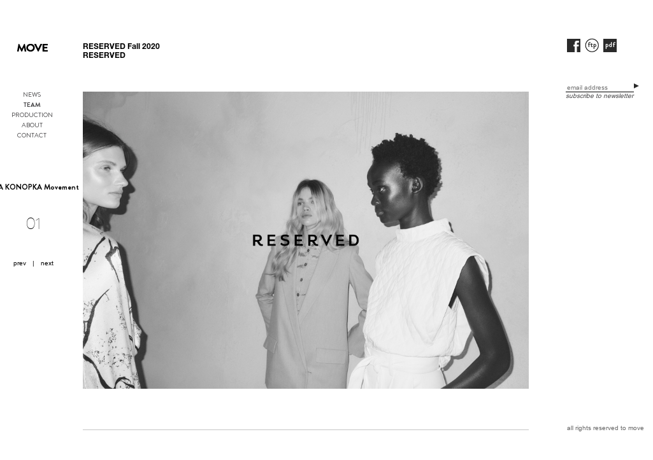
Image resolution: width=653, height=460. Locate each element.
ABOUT (32, 125)
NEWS (32, 94)
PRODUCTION (32, 115)
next (47, 263)
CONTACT (32, 135)
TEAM (32, 105)
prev (19, 263)
